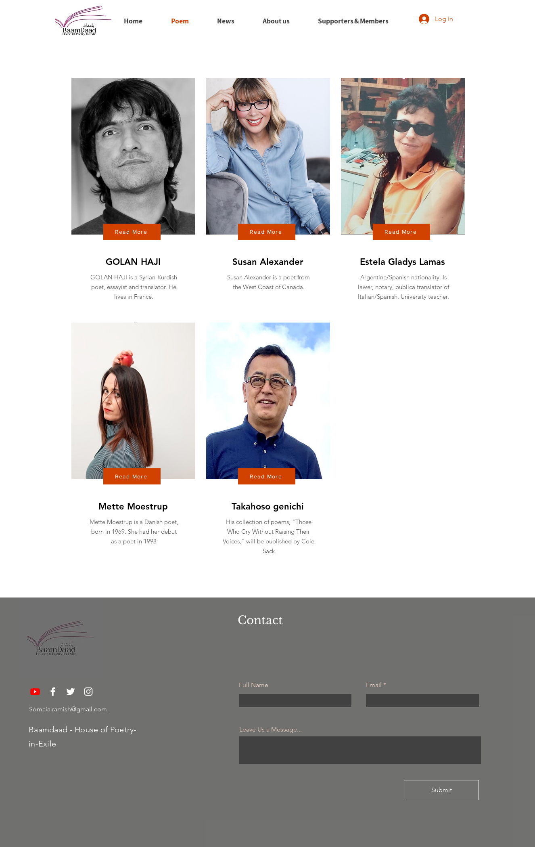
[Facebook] (53, 691)
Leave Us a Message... (270, 729)
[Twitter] (70, 691)
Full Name (253, 685)
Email (374, 685)
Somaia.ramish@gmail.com (68, 709)
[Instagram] (88, 691)
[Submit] (441, 790)
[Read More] (132, 232)
